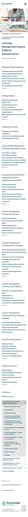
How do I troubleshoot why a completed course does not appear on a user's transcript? (13, 266)
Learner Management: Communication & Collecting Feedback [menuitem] (12, 443)
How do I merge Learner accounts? (12, 232)
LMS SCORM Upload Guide (9, 155)
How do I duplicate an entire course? (12, 85)
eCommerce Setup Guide (9, 346)
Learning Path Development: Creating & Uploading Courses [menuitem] (12, 416)
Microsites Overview (7, 343)
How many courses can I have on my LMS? (13, 78)
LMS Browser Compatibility (9, 382)
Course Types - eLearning (9, 152)
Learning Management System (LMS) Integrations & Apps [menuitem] (11, 463)
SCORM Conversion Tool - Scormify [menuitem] (12, 468)
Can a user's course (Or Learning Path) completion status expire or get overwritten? (13, 259)
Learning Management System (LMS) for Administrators (13, 37)
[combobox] (12, 23)
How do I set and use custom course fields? (14, 160)
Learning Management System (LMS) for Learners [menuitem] (11, 459)
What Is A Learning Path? (9, 187)
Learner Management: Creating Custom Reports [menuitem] (13, 438)
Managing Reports (7, 295)
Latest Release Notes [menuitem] (7, 490)
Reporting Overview (7, 298)
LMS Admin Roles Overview (9, 105)
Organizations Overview (9, 184)
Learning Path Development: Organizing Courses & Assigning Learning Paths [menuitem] (13, 422)
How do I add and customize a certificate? (14, 249)
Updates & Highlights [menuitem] (8, 471)
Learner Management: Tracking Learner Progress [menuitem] (13, 433)
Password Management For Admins (12, 372)
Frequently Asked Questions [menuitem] (12, 406)
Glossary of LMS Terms (8, 107)
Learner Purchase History (9, 348)
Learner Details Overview (9, 218)
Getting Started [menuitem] (8, 409)
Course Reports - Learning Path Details (13, 302)
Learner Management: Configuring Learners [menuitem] (14, 428)
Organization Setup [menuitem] (10, 413)
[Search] (24, 23)
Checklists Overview (7, 396)
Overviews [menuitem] (7, 455)
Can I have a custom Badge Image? (11, 356)
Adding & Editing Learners (9, 225)
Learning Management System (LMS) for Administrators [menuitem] (11, 402)
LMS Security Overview (8, 375)
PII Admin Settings (7, 370)
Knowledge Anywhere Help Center (12, 18)
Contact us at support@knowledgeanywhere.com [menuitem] (11, 483)
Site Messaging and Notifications (11, 322)
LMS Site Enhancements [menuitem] (11, 448)
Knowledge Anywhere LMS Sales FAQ (12, 71)
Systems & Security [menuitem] (9, 452)
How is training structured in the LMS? (12, 157)
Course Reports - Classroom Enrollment (13, 300)
